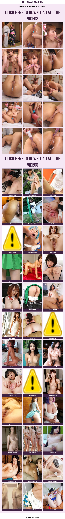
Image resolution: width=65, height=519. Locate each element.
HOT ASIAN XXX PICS (32, 2)
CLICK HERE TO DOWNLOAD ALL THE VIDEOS (32, 15)
